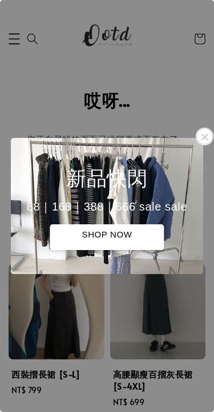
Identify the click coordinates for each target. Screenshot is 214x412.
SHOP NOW (107, 234)
